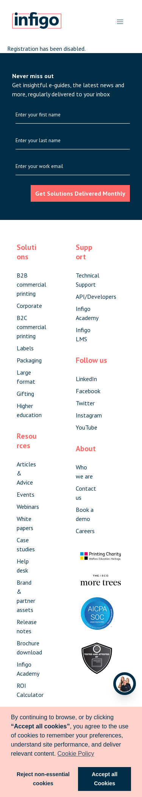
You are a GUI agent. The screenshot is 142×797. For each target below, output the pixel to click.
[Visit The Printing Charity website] (100, 561)
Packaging (29, 360)
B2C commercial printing (31, 327)
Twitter (85, 403)
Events (25, 494)
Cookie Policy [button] (76, 753)
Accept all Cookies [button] (104, 778)
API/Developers (96, 296)
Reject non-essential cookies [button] (43, 778)
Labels (25, 348)
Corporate (29, 305)
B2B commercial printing (31, 284)
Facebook (88, 391)
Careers (85, 531)
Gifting (25, 393)
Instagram (89, 415)
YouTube (86, 427)
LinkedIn (86, 379)
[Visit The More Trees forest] (100, 583)
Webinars (28, 506)
